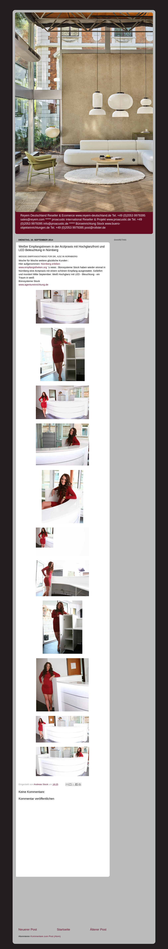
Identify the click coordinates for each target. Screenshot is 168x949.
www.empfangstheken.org (33, 267)
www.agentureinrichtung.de (33, 284)
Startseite (63, 929)
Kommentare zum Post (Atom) (46, 936)
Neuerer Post (27, 929)
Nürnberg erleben (50, 264)
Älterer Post (98, 929)
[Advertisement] (62, 902)
